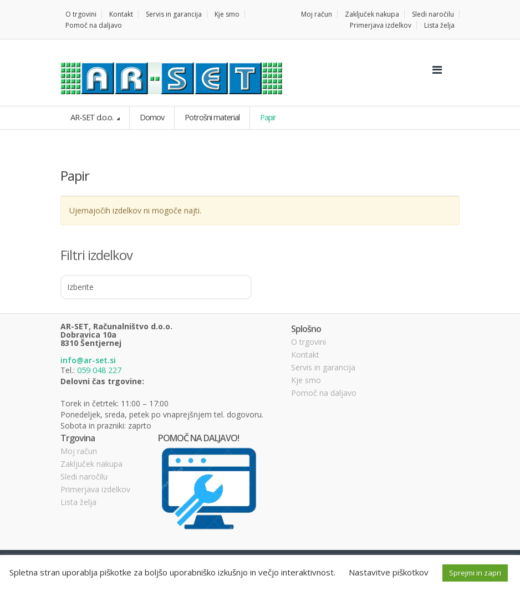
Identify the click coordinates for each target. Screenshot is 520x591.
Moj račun (316, 14)
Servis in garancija (174, 14)
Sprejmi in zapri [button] (475, 573)
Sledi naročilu (433, 14)
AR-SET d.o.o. (91, 117)
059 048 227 (99, 369)
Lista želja (439, 25)
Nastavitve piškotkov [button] (389, 572)
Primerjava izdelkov (380, 25)
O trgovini (80, 14)
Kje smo (227, 14)
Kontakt (121, 14)
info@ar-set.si (88, 360)
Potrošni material (209, 117)
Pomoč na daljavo (93, 25)
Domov (150, 117)
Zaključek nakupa (372, 14)
